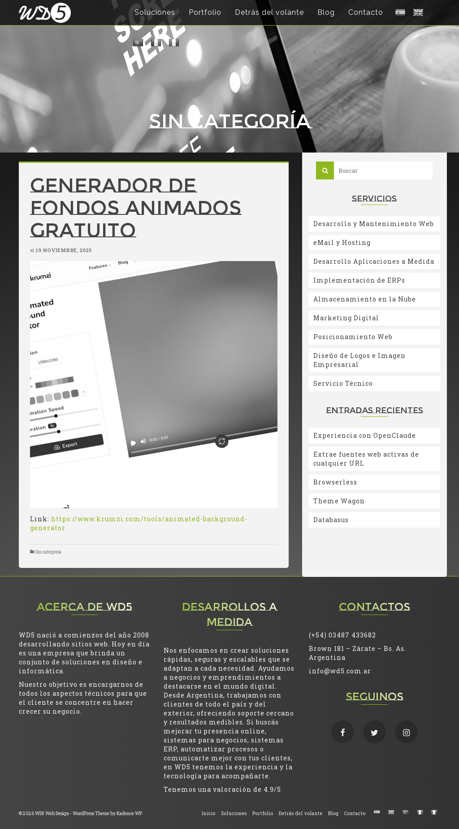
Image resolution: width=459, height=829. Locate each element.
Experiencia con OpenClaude (364, 435)
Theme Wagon (339, 501)
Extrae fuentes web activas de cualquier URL (366, 458)
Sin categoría (48, 552)
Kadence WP (129, 813)
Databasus (331, 519)
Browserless (335, 482)
